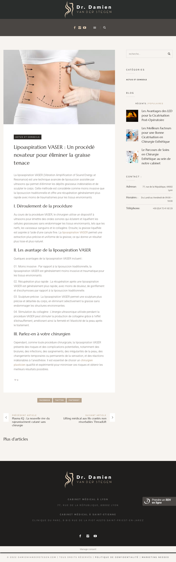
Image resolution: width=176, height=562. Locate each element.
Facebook (44, 400)
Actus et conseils (27, 137)
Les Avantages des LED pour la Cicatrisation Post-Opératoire (157, 115)
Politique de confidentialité (117, 557)
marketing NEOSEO (155, 557)
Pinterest (74, 400)
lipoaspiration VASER (75, 232)
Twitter (59, 400)
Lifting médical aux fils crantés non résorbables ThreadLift (84, 420)
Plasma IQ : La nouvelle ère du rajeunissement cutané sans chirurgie (31, 422)
